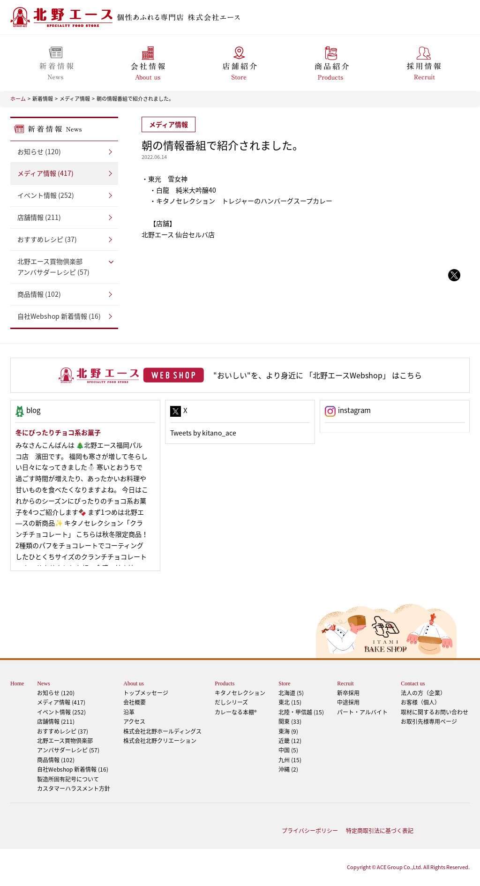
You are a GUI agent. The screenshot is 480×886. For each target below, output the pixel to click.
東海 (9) (288, 731)
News (43, 683)
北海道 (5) (291, 693)
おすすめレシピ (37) (47, 239)
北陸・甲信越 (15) (301, 712)
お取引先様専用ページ (429, 721)
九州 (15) (289, 760)
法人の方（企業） (423, 693)
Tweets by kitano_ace (203, 432)
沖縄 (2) (288, 769)
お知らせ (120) (39, 151)
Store (284, 683)
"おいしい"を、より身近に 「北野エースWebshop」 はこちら (317, 375)
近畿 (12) (289, 740)
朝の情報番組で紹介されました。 (135, 99)
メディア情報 (75, 99)
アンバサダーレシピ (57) (64, 266)
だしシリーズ (231, 702)
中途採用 (348, 702)
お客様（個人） (420, 702)
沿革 (129, 712)
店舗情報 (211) (39, 217)
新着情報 (42, 99)
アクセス (134, 721)
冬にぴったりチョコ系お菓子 (58, 432)
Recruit (345, 683)
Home (17, 683)
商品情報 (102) (39, 294)
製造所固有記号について (68, 779)
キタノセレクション (240, 693)
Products (224, 683)
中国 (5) (288, 750)
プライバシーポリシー (310, 830)
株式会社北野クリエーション (159, 740)
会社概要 (134, 702)
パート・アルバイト (362, 712)
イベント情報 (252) (45, 195)
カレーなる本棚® (236, 712)
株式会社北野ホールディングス (162, 731)
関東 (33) (289, 721)
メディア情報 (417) (45, 173)
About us (133, 683)
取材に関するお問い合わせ (434, 712)
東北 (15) (289, 702)
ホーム (18, 99)
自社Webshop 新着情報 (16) (59, 316)
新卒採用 (348, 693)
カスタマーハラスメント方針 (73, 788)
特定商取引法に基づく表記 (379, 830)
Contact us (413, 683)
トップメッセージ (145, 693)
